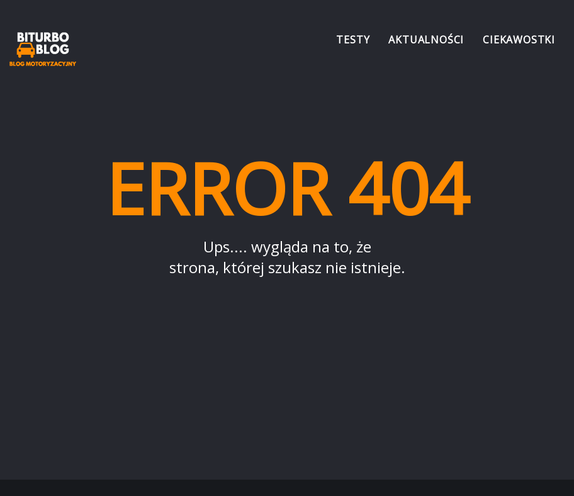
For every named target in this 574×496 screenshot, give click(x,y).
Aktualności (426, 40)
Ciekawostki (519, 40)
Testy (352, 40)
